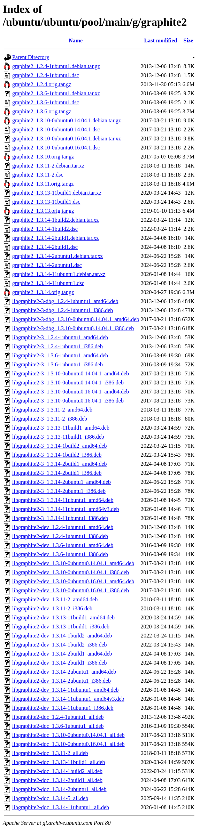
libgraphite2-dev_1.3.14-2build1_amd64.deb (62, 654)
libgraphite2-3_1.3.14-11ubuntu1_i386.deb (60, 518)
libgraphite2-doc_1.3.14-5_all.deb (50, 798)
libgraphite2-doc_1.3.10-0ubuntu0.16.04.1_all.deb (68, 744)
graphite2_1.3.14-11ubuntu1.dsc (48, 283)
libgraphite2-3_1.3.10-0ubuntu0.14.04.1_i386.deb (68, 382)
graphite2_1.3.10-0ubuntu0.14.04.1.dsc (56, 129)
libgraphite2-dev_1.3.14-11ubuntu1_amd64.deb (65, 690)
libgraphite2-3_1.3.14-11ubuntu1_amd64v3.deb (65, 509)
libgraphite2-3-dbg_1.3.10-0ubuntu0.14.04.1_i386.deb (73, 328)
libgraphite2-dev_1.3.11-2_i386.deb (52, 608)
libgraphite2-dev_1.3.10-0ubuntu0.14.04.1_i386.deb (70, 572)
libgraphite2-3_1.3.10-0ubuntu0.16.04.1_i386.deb (68, 401)
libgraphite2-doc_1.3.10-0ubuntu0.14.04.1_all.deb (68, 735)
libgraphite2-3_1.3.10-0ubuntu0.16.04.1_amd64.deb (70, 392)
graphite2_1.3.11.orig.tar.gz (43, 184)
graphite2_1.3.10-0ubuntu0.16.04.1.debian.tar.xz (66, 138)
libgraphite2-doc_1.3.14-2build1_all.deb (57, 780)
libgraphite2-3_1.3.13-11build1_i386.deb (58, 437)
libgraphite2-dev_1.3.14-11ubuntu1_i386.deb (62, 708)
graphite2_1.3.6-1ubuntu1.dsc (45, 102)
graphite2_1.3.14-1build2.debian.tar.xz (55, 220)
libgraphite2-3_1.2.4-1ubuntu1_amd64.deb (60, 337)
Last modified (160, 40)
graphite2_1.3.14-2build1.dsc (45, 247)
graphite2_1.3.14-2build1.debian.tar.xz (55, 238)
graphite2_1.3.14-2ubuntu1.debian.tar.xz (57, 256)
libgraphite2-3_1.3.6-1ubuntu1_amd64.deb (60, 355)
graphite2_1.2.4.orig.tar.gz (41, 84)
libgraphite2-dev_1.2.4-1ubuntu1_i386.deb (60, 536)
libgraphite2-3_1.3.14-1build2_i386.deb (56, 455)
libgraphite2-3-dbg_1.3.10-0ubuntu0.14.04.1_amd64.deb (75, 319)
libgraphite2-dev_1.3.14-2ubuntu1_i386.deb (61, 681)
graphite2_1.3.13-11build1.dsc (46, 202)
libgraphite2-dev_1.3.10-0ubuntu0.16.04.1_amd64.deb (73, 581)
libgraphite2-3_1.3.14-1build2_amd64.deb (59, 446)
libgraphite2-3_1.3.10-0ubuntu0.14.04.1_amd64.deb (70, 373)
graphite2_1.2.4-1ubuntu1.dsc (45, 75)
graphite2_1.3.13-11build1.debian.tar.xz (56, 193)
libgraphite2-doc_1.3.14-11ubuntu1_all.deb (60, 807)
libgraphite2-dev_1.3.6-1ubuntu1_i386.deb (60, 554)
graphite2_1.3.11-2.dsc (37, 175)
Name (76, 40)
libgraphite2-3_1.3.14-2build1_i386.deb (56, 473)
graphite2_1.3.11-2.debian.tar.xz (48, 166)
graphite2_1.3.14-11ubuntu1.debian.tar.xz (58, 274)
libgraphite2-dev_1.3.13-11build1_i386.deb (60, 626)
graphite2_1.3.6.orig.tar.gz (41, 111)
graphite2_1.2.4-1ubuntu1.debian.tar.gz (56, 66)
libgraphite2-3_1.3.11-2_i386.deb (49, 419)
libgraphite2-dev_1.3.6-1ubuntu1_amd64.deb (62, 545)
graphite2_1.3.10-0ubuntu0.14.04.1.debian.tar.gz (66, 120)
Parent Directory (30, 57)
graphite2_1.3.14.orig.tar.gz (43, 292)
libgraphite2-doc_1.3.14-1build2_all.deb (57, 771)
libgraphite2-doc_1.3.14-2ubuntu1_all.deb (59, 789)
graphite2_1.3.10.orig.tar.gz (43, 157)
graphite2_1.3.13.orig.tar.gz (43, 211)
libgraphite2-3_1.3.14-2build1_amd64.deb (59, 464)
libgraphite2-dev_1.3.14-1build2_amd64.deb (62, 636)
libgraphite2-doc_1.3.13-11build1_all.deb (58, 762)
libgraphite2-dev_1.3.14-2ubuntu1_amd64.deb (64, 672)
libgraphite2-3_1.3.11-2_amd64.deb (52, 410)
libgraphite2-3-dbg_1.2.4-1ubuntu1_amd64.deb (65, 301)
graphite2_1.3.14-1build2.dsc (45, 229)
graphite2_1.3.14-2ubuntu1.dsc (47, 265)
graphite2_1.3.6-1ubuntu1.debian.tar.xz (56, 93)
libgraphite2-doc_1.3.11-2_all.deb (50, 753)
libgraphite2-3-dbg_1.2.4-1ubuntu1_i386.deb (62, 310)
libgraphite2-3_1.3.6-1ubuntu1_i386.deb (57, 364)
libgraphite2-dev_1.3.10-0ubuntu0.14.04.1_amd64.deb (73, 563)
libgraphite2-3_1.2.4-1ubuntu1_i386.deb (57, 346)
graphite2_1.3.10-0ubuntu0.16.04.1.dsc (56, 148)
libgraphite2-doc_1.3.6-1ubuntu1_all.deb (58, 726)
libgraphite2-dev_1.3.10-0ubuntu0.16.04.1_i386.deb (70, 590)
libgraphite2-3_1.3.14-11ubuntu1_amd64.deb (62, 500)
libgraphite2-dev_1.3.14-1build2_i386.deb (59, 645)
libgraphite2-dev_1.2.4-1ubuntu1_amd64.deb (62, 527)
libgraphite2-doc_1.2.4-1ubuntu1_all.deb (58, 717)
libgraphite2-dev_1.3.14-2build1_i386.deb (59, 663)
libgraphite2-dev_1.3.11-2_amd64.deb (55, 599)
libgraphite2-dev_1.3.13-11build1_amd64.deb (63, 617)
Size (188, 40)
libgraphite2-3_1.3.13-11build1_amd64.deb (60, 428)
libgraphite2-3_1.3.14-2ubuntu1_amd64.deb (61, 482)
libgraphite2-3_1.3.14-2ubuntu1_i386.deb (59, 491)
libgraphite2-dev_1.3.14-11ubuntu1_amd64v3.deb (68, 699)
